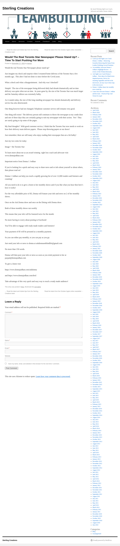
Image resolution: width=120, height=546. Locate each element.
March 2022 (96, 218)
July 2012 (95, 472)
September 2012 (97, 468)
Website (7, 356)
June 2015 (96, 395)
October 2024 (97, 150)
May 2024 (96, 161)
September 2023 (97, 178)
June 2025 (96, 132)
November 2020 (97, 253)
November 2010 (97, 516)
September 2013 (97, 441)
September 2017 (97, 336)
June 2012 (96, 474)
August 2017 (96, 338)
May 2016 (96, 371)
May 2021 (96, 240)
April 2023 (96, 189)
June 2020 (96, 264)
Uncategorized (97, 534)
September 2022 (97, 204)
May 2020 (96, 266)
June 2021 (96, 237)
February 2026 (97, 115)
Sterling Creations (18, 8)
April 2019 (96, 294)
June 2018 (96, 316)
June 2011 (96, 501)
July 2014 (95, 419)
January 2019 (96, 301)
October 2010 (97, 518)
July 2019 (95, 288)
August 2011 (96, 496)
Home (7, 41)
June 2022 (96, 211)
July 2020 (95, 262)
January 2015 (96, 406)
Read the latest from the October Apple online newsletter (64, 50)
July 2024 (95, 156)
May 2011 (96, 503)
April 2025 (96, 136)
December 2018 (97, 303)
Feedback (46, 41)
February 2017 (97, 351)
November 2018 (97, 305)
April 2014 (96, 426)
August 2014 (96, 417)
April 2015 (96, 400)
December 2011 (97, 487)
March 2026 (96, 112)
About (14, 41)
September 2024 (97, 152)
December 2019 (97, 277)
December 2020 (97, 251)
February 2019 (97, 299)
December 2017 (97, 330)
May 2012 (96, 477)
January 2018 (96, 327)
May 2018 (96, 319)
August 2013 (96, 444)
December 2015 (97, 382)
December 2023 (97, 172)
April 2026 (96, 110)
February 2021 (97, 246)
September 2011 (97, 494)
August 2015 (96, 391)
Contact (30, 41)
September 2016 (97, 362)
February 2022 (97, 220)
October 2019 (97, 281)
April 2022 (96, 215)
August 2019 (96, 286)
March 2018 (96, 323)
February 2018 (97, 325)
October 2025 (97, 123)
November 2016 (97, 358)
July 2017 (95, 340)
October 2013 (97, 439)
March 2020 (96, 270)
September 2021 (97, 231)
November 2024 (97, 147)
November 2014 (97, 411)
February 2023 (97, 194)
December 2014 (97, 409)
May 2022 (96, 213)
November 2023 (97, 174)
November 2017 (97, 332)
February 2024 (97, 167)
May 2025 (96, 134)
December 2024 (97, 145)
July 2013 (95, 446)
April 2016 (96, 373)
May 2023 (96, 187)
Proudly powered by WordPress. (102, 540)
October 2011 (97, 492)
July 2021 (95, 235)
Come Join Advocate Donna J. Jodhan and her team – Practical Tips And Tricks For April (104, 94)
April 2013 (96, 452)
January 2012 (96, 485)
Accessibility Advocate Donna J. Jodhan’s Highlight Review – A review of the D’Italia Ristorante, (102, 70)
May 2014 (96, 424)
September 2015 (97, 389)
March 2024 (96, 165)
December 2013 (97, 435)
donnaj (29, 63)
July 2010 (95, 525)
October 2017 (97, 334)
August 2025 (96, 128)
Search (111, 51)
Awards (37, 41)
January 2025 (96, 143)
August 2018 (96, 312)
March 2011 (96, 507)
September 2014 (97, 415)
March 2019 (96, 297)
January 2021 (96, 248)
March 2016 (96, 376)
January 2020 (96, 275)
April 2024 (96, 163)
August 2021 (96, 233)
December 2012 (97, 461)
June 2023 (96, 185)
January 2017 (96, 354)
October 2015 (97, 387)
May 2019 (96, 292)
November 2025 (97, 121)
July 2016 (95, 367)
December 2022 (97, 198)
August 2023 (96, 180)
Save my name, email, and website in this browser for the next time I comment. (34, 364)
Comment (8, 312)
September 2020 (97, 257)
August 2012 (96, 470)
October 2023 (97, 176)
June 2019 (96, 290)
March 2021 (96, 244)
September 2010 (97, 520)
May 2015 (96, 398)
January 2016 (96, 380)
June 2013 (96, 448)
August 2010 (96, 523)
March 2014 (96, 428)
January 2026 (96, 117)
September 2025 (97, 126)
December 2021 (97, 224)
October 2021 (97, 229)
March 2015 (96, 402)
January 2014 (96, 433)
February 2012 (97, 483)
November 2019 (97, 279)
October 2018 (97, 308)
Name (7, 340)
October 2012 (97, 466)
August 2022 (96, 207)
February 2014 (97, 430)
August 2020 (96, 259)
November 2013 (97, 437)
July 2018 (95, 314)
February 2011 (97, 509)
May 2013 (96, 450)
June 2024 (96, 158)
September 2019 (97, 283)
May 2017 (96, 345)
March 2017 (96, 349)
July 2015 (95, 393)
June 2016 (96, 369)
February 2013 (97, 457)
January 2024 (96, 169)
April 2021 (96, 242)
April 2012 (96, 479)
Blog (59, 41)
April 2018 (96, 321)
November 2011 (97, 490)
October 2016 (97, 360)
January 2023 (96, 196)
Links (54, 41)
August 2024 (96, 154)
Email (7, 348)
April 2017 (96, 347)
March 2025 (96, 139)
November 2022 (97, 200)
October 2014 (97, 413)
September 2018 (97, 310)
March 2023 (96, 191)
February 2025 (97, 141)
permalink (37, 287)
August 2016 (96, 365)
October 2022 (97, 202)
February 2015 (97, 404)
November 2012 (97, 463)
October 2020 (97, 255)
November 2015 (97, 384)
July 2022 (95, 209)
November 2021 (97, 226)
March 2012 (96, 481)
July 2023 (95, 183)
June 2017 (96, 343)
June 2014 (96, 422)
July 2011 (95, 498)
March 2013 (96, 455)
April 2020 (96, 268)
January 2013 (96, 459)
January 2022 (96, 222)
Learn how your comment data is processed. (53, 376)
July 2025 (95, 130)
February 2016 (97, 378)
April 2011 (96, 505)
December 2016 (97, 356)
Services (21, 41)
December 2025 (97, 119)
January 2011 (96, 512)
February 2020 (97, 272)
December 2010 (97, 514)
